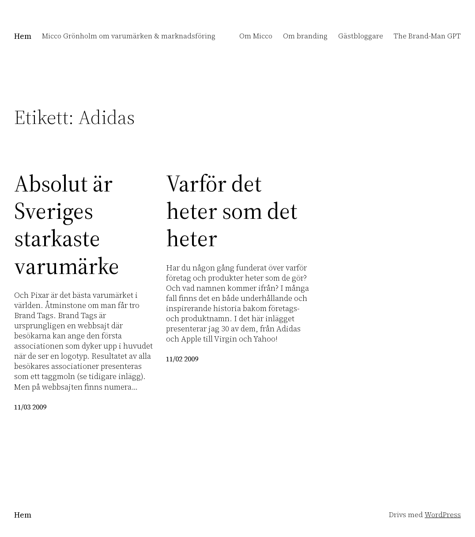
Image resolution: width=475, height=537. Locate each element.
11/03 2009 (30, 407)
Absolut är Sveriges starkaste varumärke (66, 225)
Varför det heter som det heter (232, 211)
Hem (22, 36)
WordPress (443, 514)
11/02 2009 (182, 359)
